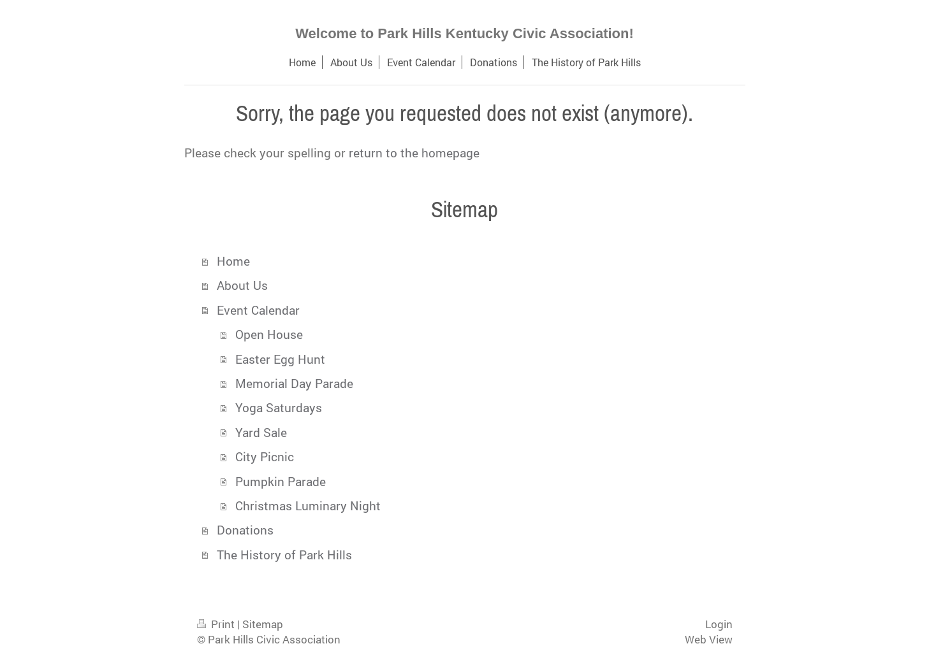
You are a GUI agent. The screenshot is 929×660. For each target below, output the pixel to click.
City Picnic (264, 456)
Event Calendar (258, 310)
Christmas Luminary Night (308, 505)
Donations (245, 530)
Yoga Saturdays (278, 407)
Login (719, 624)
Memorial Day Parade (294, 383)
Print (217, 624)
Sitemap (262, 624)
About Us (242, 285)
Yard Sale (261, 432)
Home (233, 261)
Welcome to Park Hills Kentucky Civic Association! (464, 33)
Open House (269, 334)
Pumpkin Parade (280, 481)
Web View (709, 639)
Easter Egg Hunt (280, 359)
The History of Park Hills (284, 555)
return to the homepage (414, 153)
